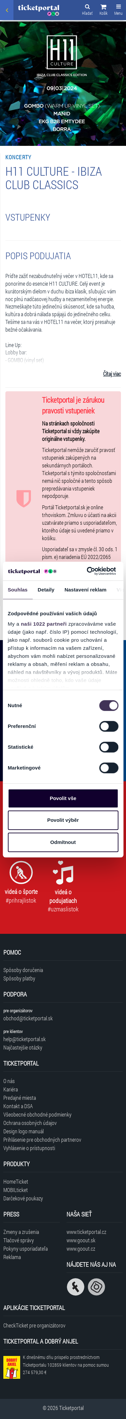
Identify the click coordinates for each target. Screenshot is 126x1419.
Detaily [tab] (46, 589)
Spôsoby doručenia (23, 969)
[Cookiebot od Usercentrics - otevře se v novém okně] (87, 571)
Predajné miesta (19, 1097)
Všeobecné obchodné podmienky (37, 1114)
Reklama (12, 1256)
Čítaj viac (112, 373)
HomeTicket (15, 1181)
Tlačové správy (18, 1240)
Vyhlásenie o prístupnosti (29, 1147)
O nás (9, 1080)
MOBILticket (15, 1189)
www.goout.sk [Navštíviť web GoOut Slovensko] (81, 1240)
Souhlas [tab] (18, 589)
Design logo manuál (23, 1131)
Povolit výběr (63, 820)
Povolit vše (63, 798)
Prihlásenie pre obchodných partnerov (42, 1139)
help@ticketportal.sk (24, 1038)
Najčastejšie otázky (22, 1047)
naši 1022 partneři (44, 624)
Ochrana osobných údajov (30, 1122)
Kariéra (10, 1089)
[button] (103, 10)
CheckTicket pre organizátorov (34, 1325)
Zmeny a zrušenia (21, 1231)
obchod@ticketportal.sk (28, 1018)
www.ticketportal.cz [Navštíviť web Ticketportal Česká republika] (86, 1231)
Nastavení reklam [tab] (86, 589)
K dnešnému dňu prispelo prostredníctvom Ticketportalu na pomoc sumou (66, 1365)
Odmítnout (63, 842)
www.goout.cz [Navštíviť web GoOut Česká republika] (81, 1248)
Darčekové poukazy (23, 1198)
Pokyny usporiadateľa (25, 1248)
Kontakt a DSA (18, 1106)
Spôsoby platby (19, 978)
